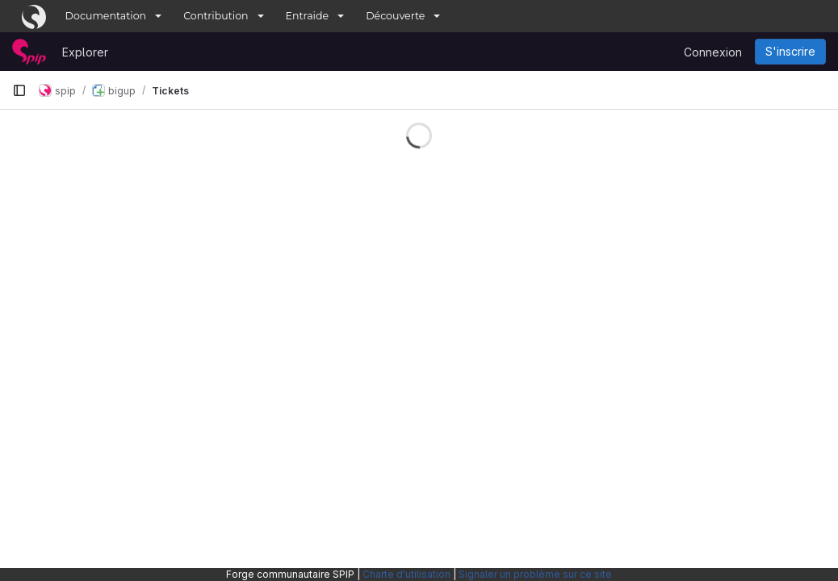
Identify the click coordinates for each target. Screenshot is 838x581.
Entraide (307, 16)
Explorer (85, 52)
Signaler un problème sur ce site (535, 574)
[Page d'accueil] (29, 52)
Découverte (395, 16)
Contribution (215, 16)
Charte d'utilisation (406, 574)
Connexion (713, 52)
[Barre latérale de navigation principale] (19, 90)
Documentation (106, 16)
